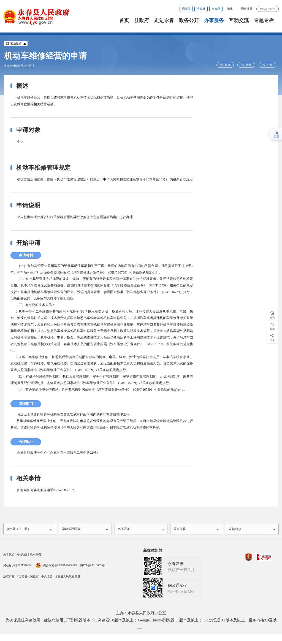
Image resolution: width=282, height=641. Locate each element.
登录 (243, 8)
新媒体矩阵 (152, 551)
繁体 (230, 8)
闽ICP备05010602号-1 (93, 566)
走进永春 (164, 20)
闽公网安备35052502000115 (56, 566)
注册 (249, 8)
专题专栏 (264, 20)
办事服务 (214, 20)
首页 (124, 20)
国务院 (186, 8)
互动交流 (239, 20)
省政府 (201, 8)
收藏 (248, 64)
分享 (268, 64)
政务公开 (189, 20)
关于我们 (8, 555)
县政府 (141, 20)
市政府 (216, 8)
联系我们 (35, 555)
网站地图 (22, 555)
